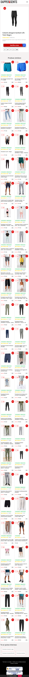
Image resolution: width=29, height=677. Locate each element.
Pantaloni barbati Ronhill (8, 653)
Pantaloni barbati (21, 653)
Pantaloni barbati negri (8, 649)
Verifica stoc (18, 45)
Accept (20, 676)
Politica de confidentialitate (19, 662)
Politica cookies (14, 663)
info (12, 82)
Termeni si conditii (7, 662)
